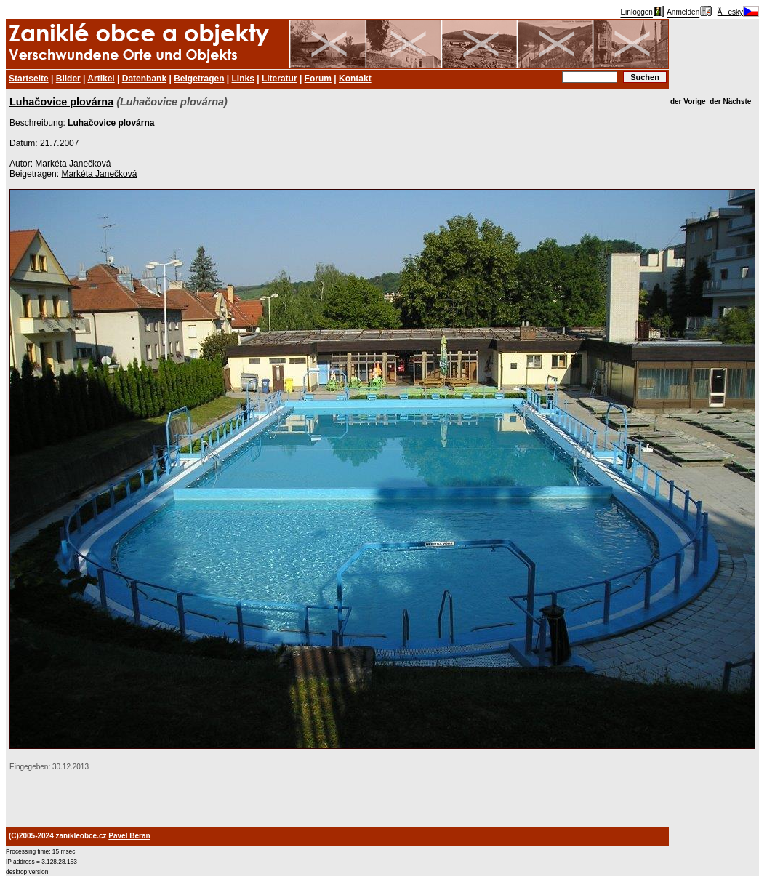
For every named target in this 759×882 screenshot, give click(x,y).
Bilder (68, 78)
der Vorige (688, 101)
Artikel (100, 78)
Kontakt (355, 78)
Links (243, 78)
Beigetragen (199, 78)
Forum (318, 78)
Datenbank (144, 78)
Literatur (279, 78)
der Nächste (730, 101)
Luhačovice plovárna (61, 102)
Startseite (29, 78)
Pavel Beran (129, 836)
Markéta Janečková (99, 174)
